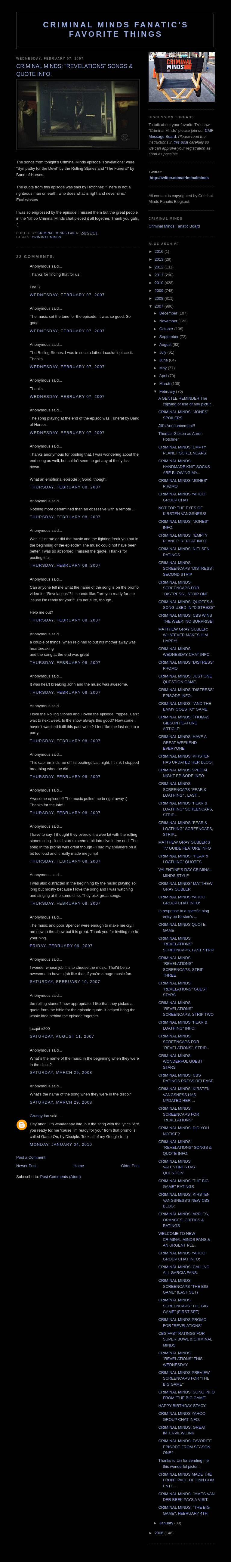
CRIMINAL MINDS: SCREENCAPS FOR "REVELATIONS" (178, 1114)
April (163, 375)
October (166, 329)
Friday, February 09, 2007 (61, 946)
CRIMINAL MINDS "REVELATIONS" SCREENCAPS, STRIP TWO (186, 1008)
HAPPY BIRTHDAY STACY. (182, 1405)
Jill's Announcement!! (176, 425)
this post (181, 142)
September (169, 336)
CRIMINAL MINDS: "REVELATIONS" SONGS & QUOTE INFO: (184, 1147)
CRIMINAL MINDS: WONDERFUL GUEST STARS (180, 1061)
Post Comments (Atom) (60, 1176)
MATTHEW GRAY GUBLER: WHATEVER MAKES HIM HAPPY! (183, 635)
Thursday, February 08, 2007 (65, 487)
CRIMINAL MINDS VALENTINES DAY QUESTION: (177, 1167)
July (163, 352)
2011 (160, 275)
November (169, 321)
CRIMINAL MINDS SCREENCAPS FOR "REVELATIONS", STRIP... (183, 1042)
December (169, 313)
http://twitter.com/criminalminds (179, 177)
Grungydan (39, 1116)
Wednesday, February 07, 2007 (67, 295)
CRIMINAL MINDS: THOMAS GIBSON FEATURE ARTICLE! (183, 723)
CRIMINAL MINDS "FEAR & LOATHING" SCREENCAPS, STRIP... (185, 809)
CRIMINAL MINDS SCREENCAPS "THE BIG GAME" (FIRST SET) (183, 1306)
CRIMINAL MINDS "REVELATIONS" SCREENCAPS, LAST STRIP (186, 944)
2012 (160, 267)
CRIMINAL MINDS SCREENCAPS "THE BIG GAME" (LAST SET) (183, 1286)
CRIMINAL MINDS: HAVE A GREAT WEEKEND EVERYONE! (182, 742)
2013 (160, 259)
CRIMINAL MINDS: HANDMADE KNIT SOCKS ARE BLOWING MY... (184, 467)
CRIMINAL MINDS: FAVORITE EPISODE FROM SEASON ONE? (185, 1447)
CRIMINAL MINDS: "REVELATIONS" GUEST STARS (182, 989)
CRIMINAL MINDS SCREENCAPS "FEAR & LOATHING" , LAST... (182, 789)
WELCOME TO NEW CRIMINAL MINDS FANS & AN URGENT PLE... (184, 1239)
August (166, 344)
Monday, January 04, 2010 (61, 1144)
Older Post (130, 1166)
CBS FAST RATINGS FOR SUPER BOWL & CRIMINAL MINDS (185, 1339)
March (165, 383)
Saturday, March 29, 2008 (61, 1072)
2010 (160, 282)
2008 (160, 298)
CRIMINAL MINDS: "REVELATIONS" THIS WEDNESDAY (180, 1359)
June (164, 360)
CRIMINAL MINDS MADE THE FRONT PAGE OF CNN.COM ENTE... (186, 1480)
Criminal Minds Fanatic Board (174, 226)
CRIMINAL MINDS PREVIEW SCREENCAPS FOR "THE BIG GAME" (184, 1378)
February (167, 391)
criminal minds (46, 237)
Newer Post (26, 1166)
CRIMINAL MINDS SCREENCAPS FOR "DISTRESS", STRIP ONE (183, 588)
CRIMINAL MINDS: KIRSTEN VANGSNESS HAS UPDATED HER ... (184, 1094)
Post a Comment (30, 1157)
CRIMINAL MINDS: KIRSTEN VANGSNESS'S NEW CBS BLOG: (184, 1200)
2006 (160, 1533)
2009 (160, 290)
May (163, 368)
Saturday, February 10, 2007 (65, 981)
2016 (160, 251)
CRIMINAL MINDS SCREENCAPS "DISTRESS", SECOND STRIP (186, 568)
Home (79, 1166)
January (166, 1523)
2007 (160, 306)
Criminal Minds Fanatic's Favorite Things (116, 29)
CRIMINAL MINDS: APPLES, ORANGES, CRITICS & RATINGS (183, 1220)
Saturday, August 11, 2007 (62, 1036)
